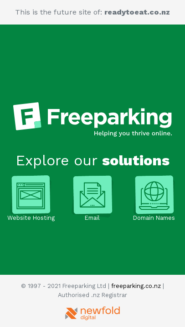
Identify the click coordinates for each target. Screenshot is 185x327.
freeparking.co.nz (136, 285)
